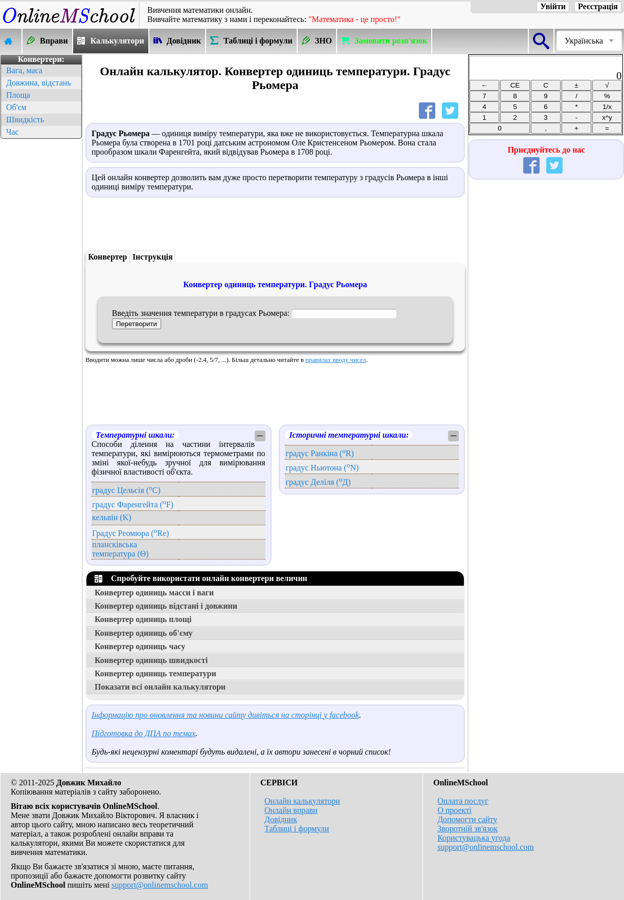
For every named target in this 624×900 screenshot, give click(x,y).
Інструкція (152, 256)
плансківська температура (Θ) (120, 549)
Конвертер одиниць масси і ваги (154, 592)
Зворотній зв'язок (467, 828)
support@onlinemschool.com (160, 885)
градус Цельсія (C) (126, 490)
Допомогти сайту (467, 819)
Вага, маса (24, 70)
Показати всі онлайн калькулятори (160, 686)
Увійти (553, 6)
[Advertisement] (41, 294)
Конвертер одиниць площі (143, 619)
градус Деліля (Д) (317, 482)
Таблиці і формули (296, 828)
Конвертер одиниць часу (140, 646)
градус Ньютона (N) (322, 467)
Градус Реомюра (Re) (130, 533)
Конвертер (107, 256)
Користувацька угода (473, 837)
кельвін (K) (111, 517)
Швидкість (25, 119)
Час (12, 131)
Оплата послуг (462, 801)
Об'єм (16, 107)
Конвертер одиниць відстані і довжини (166, 606)
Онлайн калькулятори (302, 801)
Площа (18, 95)
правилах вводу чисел (335, 359)
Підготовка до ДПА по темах (143, 733)
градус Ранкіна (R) (319, 453)
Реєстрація (598, 6)
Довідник (280, 819)
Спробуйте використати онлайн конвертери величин (201, 578)
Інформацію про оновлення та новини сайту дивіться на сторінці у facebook (225, 715)
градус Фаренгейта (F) (132, 504)
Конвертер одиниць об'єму (144, 633)
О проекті (454, 810)
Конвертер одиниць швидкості (151, 660)
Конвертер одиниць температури (155, 673)
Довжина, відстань (38, 82)
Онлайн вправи (291, 810)
